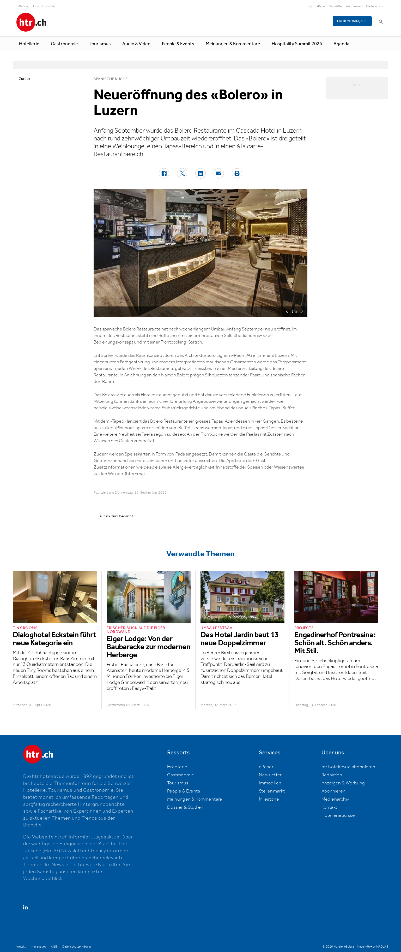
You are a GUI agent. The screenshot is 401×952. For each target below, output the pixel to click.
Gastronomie (64, 44)
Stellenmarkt (272, 791)
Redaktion (331, 775)
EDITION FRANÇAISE (352, 21)
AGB (54, 946)
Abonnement (354, 6)
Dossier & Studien (185, 807)
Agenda (341, 44)
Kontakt (329, 807)
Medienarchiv (374, 6)
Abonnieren (333, 791)
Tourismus (100, 44)
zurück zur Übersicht (116, 516)
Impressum (38, 946)
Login (309, 6)
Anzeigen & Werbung (343, 783)
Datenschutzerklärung (76, 946)
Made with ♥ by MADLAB (372, 946)
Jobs (35, 6)
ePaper (321, 6)
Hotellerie (29, 44)
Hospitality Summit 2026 (297, 44)
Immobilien (49, 6)
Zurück (24, 79)
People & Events (178, 44)
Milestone (269, 799)
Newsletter (336, 6)
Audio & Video (136, 44)
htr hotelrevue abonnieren (348, 767)
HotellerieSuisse (338, 815)
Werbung (23, 6)
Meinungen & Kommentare (233, 44)
